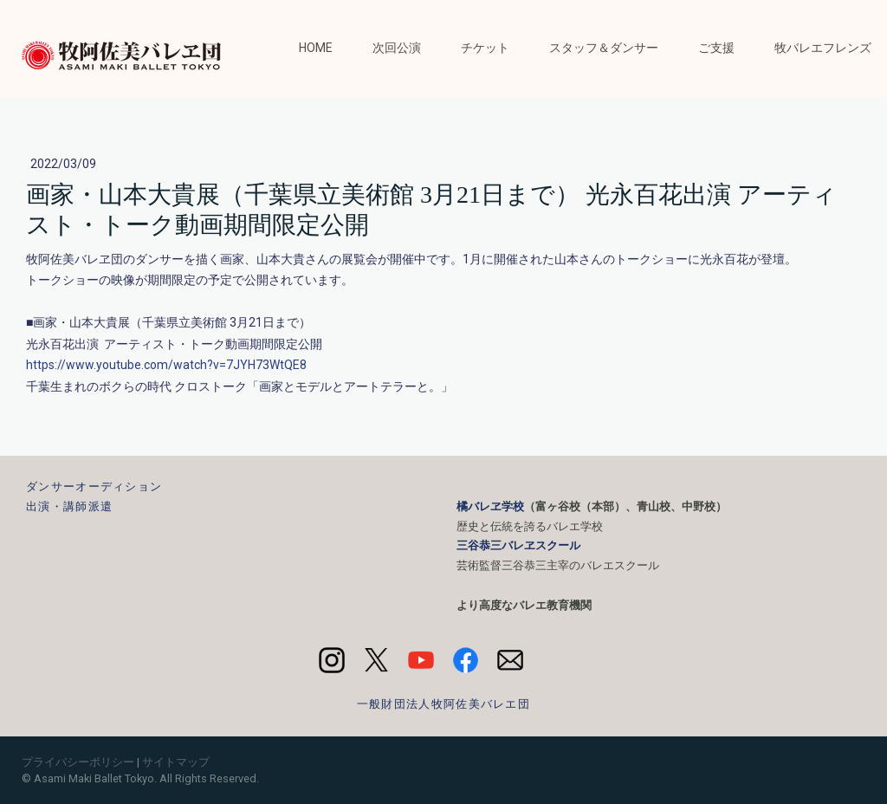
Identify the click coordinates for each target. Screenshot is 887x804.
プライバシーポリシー (78, 761)
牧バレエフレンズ (822, 48)
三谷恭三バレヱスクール (518, 545)
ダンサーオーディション (94, 486)
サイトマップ (176, 761)
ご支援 (716, 48)
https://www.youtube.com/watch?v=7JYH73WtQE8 (166, 365)
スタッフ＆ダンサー (603, 48)
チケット (485, 48)
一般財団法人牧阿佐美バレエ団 (443, 703)
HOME (316, 48)
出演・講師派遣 (69, 506)
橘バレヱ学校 (490, 506)
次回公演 (396, 48)
